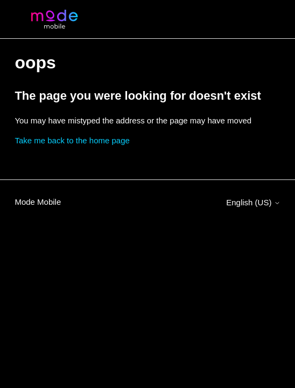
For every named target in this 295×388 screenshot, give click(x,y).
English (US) (253, 202)
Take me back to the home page (72, 140)
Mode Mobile (38, 201)
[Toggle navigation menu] (261, 19)
